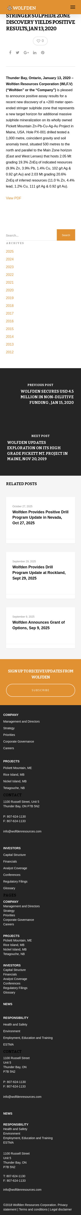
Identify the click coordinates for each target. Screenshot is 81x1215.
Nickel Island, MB (15, 781)
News (7, 1004)
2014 (10, 336)
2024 (10, 259)
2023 (10, 267)
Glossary (9, 888)
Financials (10, 861)
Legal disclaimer (61, 1209)
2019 (10, 298)
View (10, 198)
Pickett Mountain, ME (17, 768)
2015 (10, 329)
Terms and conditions (33, 1209)
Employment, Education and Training (28, 1038)
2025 (10, 251)
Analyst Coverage (15, 868)
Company (11, 715)
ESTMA (8, 1044)
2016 (10, 321)
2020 (10, 290)
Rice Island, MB (13, 774)
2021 (10, 282)
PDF (17, 198)
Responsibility (16, 1018)
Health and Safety (15, 1024)
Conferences (11, 875)
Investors (12, 848)
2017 (10, 313)
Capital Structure (14, 855)
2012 (10, 352)
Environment (11, 1031)
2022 (10, 275)
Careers (8, 748)
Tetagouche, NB (14, 788)
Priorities (9, 735)
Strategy (8, 728)
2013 (10, 344)
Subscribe (40, 690)
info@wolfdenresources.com (22, 831)
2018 (10, 306)
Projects (11, 761)
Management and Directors (21, 721)
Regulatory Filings (15, 881)
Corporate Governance (18, 741)
